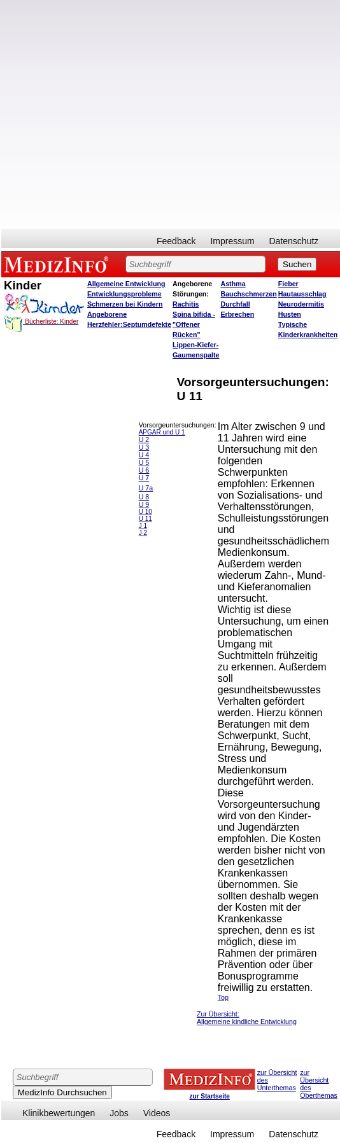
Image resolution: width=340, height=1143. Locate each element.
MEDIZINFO (58, 264)
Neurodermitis (301, 304)
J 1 (143, 525)
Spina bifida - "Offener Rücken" (194, 324)
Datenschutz (294, 241)
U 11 (145, 518)
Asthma (233, 283)
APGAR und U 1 (162, 432)
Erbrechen (238, 314)
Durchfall (235, 304)
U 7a (146, 488)
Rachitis (186, 304)
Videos (157, 1113)
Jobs (119, 1113)
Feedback (176, 241)
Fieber (288, 283)
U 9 (144, 504)
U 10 (145, 511)
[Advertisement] (139, 114)
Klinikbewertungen (58, 1113)
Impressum (232, 241)
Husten (289, 314)
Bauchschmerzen (249, 294)
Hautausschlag (302, 294)
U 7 (144, 477)
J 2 (143, 532)
